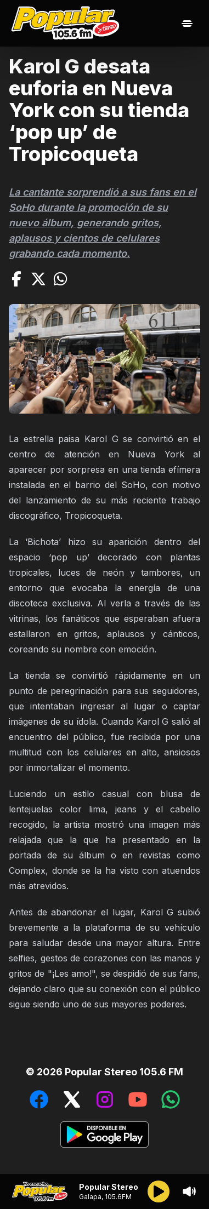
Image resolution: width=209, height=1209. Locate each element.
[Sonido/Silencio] (189, 1191)
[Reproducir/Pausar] (159, 1191)
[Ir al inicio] (68, 23)
